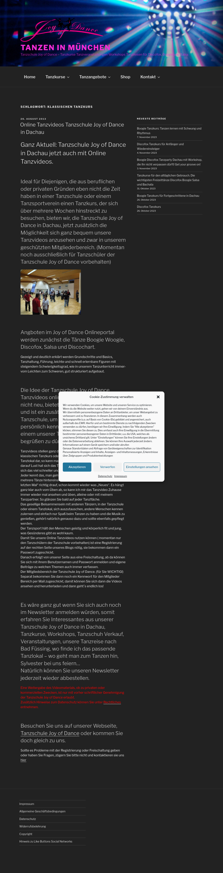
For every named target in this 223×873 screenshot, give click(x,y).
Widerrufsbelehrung (32, 826)
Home (29, 76)
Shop (125, 76)
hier (23, 760)
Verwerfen (107, 467)
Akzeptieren (77, 467)
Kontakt (150, 76)
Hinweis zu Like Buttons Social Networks (45, 841)
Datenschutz (105, 475)
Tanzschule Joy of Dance (50, 733)
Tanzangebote (95, 76)
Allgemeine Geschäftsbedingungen (42, 811)
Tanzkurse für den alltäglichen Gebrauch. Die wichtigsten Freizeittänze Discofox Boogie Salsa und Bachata (168, 180)
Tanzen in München (66, 47)
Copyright (25, 834)
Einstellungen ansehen (142, 467)
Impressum (120, 475)
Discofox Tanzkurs (149, 206)
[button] (158, 397)
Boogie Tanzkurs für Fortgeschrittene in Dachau (168, 195)
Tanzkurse (57, 76)
